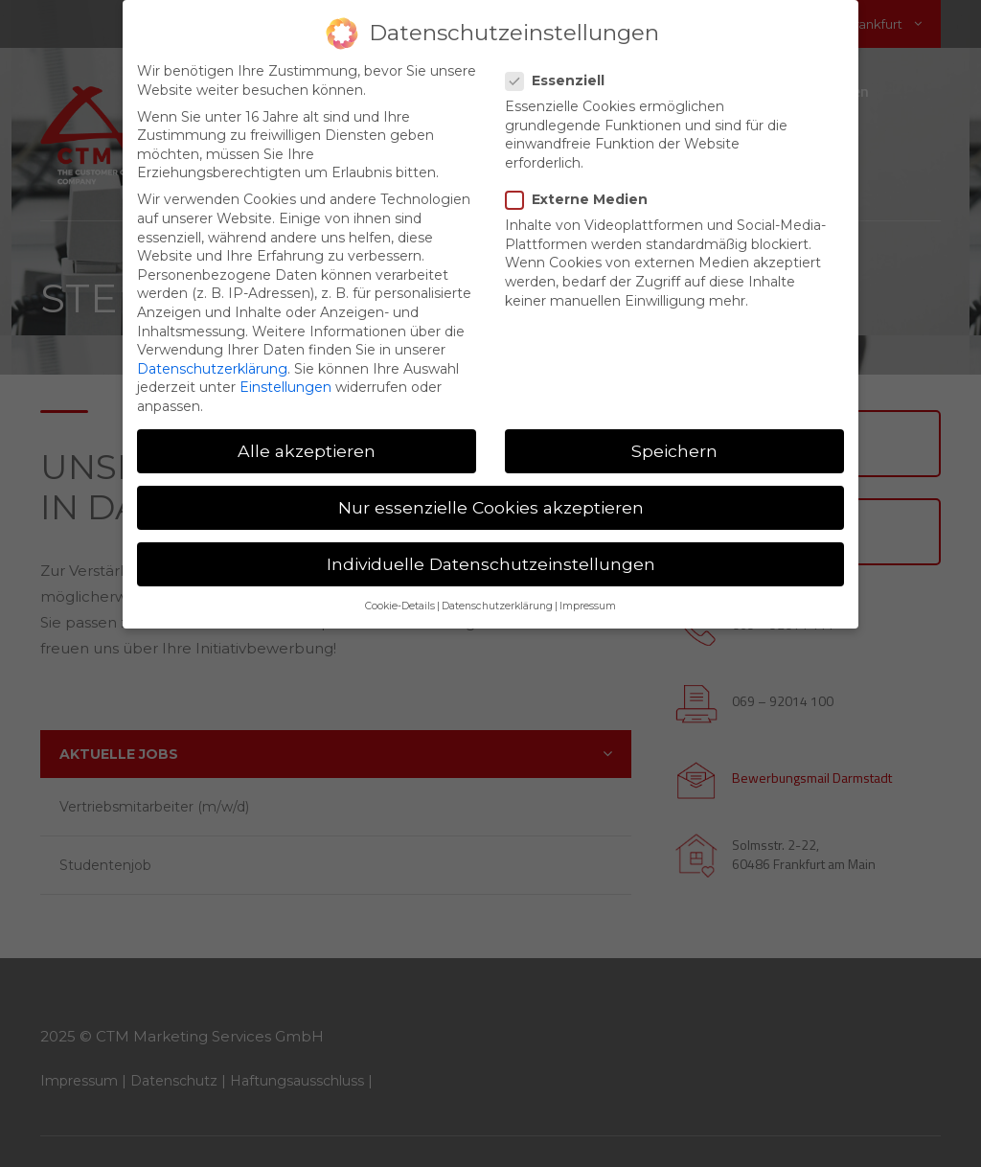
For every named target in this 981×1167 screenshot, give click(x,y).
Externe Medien (582, 200)
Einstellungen (285, 387)
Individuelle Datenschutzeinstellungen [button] (491, 564)
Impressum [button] (587, 607)
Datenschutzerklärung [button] (497, 607)
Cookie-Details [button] (400, 607)
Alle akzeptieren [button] (307, 451)
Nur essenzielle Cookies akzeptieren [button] (491, 507)
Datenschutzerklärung (212, 369)
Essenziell (561, 81)
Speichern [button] (674, 451)
